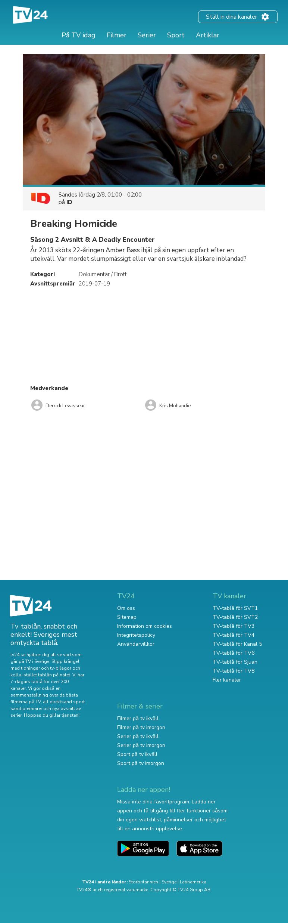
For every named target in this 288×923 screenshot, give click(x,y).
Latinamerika (193, 882)
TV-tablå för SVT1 (235, 608)
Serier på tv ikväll (138, 736)
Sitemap (127, 617)
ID (69, 202)
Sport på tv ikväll (137, 754)
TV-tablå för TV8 (233, 670)
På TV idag (79, 35)
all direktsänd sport (64, 702)
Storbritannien (143, 882)
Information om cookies (144, 626)
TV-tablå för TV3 (233, 626)
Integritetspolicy (136, 635)
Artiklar (207, 35)
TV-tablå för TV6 (233, 653)
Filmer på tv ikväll (138, 718)
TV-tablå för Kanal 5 (237, 644)
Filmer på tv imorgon (141, 727)
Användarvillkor (135, 644)
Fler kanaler (227, 679)
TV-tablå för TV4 (233, 635)
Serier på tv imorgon (141, 745)
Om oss (126, 608)
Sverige (169, 882)
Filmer (116, 35)
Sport (176, 35)
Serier (147, 35)
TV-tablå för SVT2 (235, 617)
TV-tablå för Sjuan (235, 662)
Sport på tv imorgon (140, 763)
